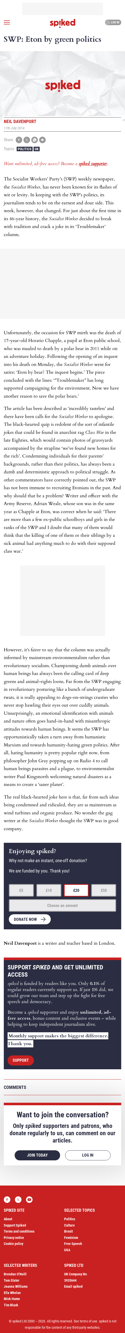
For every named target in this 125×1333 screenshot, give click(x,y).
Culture (69, 1225)
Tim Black (11, 1305)
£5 (21, 890)
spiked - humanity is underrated (62, 23)
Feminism (71, 1238)
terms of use (88, 1321)
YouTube (29, 1199)
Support (21, 1060)
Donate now (25, 919)
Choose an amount (62, 905)
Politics (25, 149)
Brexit (68, 1231)
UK (37, 149)
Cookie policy (13, 1244)
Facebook (7, 1199)
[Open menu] (7, 22)
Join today (37, 1155)
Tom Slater (11, 1280)
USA (67, 1250)
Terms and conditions (19, 1231)
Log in (112, 22)
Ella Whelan (12, 1293)
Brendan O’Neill (15, 1274)
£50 (104, 890)
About (8, 1219)
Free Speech (73, 1244)
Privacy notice (14, 1238)
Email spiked (73, 1286)
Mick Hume (12, 1299)
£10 (49, 890)
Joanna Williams (16, 1286)
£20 (76, 890)
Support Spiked (15, 1225)
